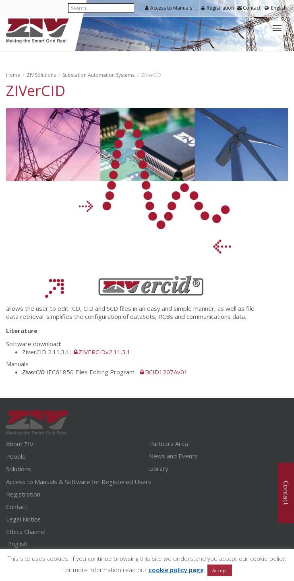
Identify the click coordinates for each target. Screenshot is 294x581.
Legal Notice (23, 519)
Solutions (18, 469)
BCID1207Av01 (166, 372)
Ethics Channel (26, 532)
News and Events (173, 456)
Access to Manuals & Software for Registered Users (171, 7)
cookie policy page (176, 570)
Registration (217, 7)
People (16, 456)
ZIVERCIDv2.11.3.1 (104, 352)
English (279, 7)
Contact (249, 7)
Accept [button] (219, 570)
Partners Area (168, 443)
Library (158, 468)
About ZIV (19, 444)
